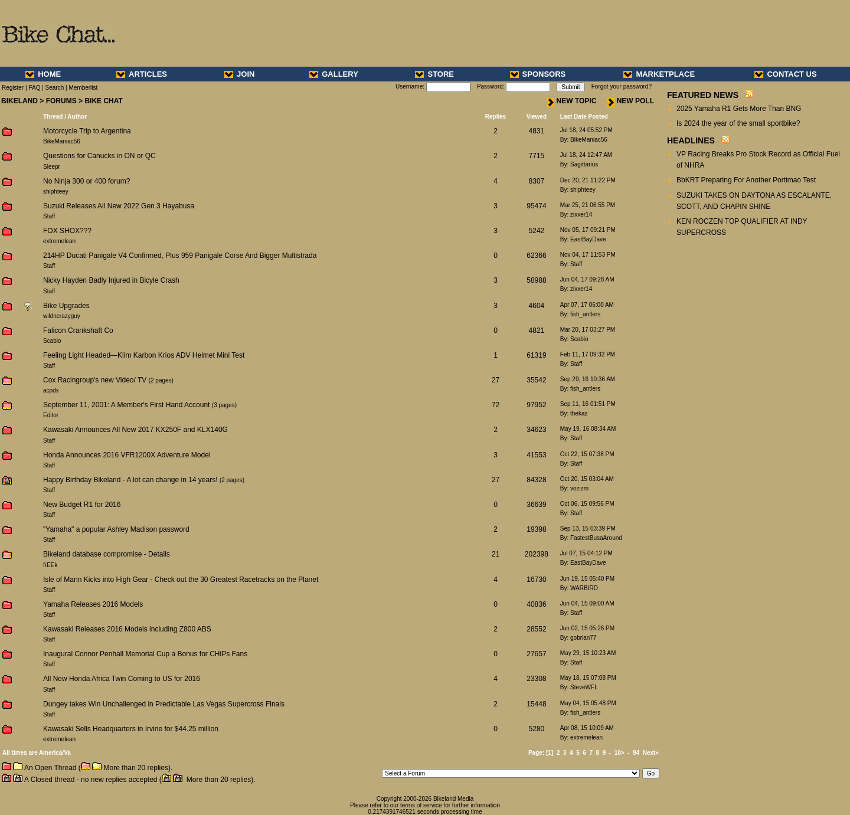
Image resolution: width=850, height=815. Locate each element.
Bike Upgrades (66, 306)
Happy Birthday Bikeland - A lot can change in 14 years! (130, 480)
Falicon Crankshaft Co (78, 330)
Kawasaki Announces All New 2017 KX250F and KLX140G (135, 429)
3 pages (224, 405)
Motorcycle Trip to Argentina (87, 131)
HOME (43, 74)
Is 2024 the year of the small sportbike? (738, 123)
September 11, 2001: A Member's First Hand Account (127, 405)
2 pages (161, 380)
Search (54, 87)
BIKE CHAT (103, 101)
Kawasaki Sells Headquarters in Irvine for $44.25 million (130, 729)
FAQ (34, 87)
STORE (434, 74)
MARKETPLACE (659, 74)
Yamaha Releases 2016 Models (93, 604)
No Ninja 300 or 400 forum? (86, 181)
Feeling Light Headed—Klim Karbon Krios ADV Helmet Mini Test (143, 355)
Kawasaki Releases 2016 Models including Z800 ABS (127, 629)
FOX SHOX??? (67, 231)
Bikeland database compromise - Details (106, 554)
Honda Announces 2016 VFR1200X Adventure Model (127, 455)
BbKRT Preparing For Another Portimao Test (746, 180)
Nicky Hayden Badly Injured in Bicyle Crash (111, 280)
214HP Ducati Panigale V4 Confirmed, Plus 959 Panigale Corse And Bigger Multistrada (179, 255)
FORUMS (61, 101)
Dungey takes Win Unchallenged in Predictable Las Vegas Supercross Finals (164, 704)
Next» (651, 752)
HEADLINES (691, 140)
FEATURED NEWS (702, 95)
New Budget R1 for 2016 (81, 504)
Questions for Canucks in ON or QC (99, 156)
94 (636, 752)
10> (619, 752)
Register (13, 87)
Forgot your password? (621, 86)
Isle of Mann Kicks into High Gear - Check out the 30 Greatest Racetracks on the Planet (180, 579)
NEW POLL (630, 101)
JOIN (239, 74)
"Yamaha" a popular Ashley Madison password (116, 529)
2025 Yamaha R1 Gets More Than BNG (738, 108)
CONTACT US (785, 74)
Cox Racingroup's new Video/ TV (94, 380)
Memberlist (82, 87)
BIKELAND (19, 101)
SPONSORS (538, 74)
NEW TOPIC (572, 101)
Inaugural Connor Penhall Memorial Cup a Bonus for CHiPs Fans (145, 654)
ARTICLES (141, 74)
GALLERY (333, 74)
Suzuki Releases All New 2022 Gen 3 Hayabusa (118, 206)
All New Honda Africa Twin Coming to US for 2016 (121, 679)
